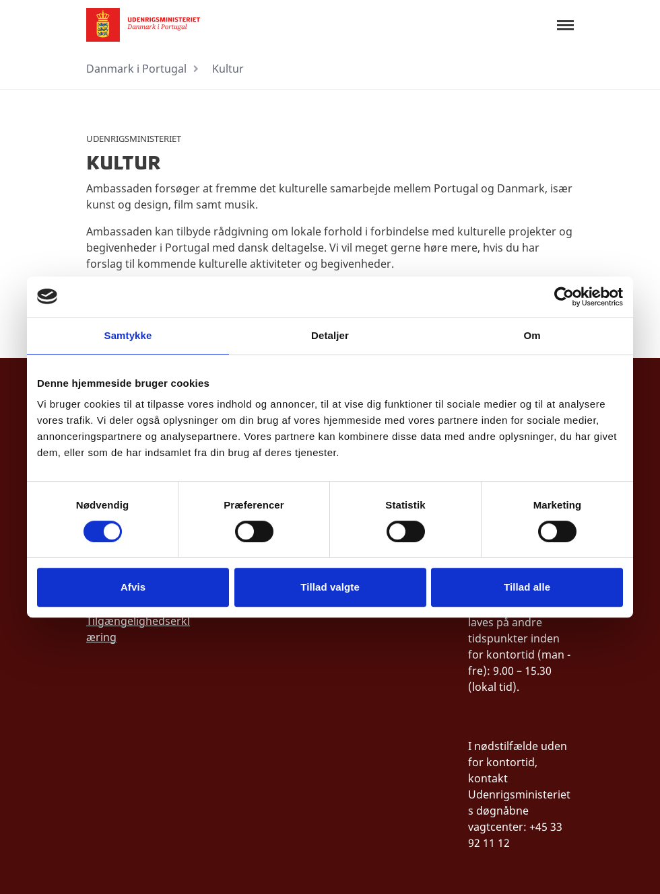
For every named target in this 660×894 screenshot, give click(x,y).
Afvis (133, 587)
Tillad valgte (330, 587)
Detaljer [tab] (330, 335)
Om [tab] (531, 335)
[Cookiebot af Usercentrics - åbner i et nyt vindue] (564, 297)
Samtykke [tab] (128, 335)
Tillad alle (527, 587)
